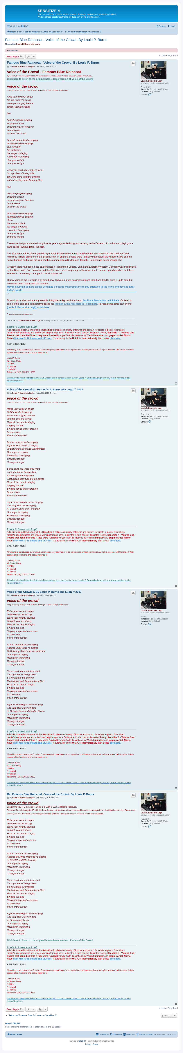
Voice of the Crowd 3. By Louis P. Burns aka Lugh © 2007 (44, 591)
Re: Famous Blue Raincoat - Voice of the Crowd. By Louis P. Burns (50, 794)
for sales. (32, 338)
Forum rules (12, 50)
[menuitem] (24, 26)
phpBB (82, 1041)
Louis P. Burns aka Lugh (28, 44)
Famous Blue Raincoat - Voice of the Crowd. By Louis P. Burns (56, 40)
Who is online (12, 1023)
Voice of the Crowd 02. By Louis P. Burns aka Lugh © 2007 (45, 389)
